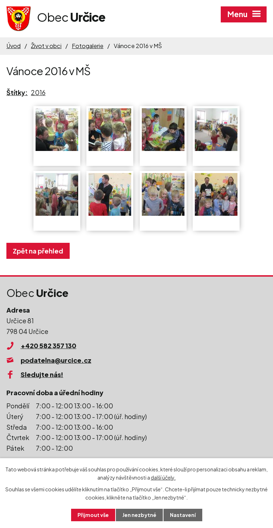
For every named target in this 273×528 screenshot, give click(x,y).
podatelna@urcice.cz (56, 360)
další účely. (163, 477)
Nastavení (183, 515)
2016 (38, 92)
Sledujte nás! (42, 374)
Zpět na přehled (38, 251)
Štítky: (17, 92)
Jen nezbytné (139, 515)
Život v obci (46, 45)
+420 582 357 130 (48, 345)
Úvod (13, 45)
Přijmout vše (93, 515)
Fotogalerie (87, 45)
